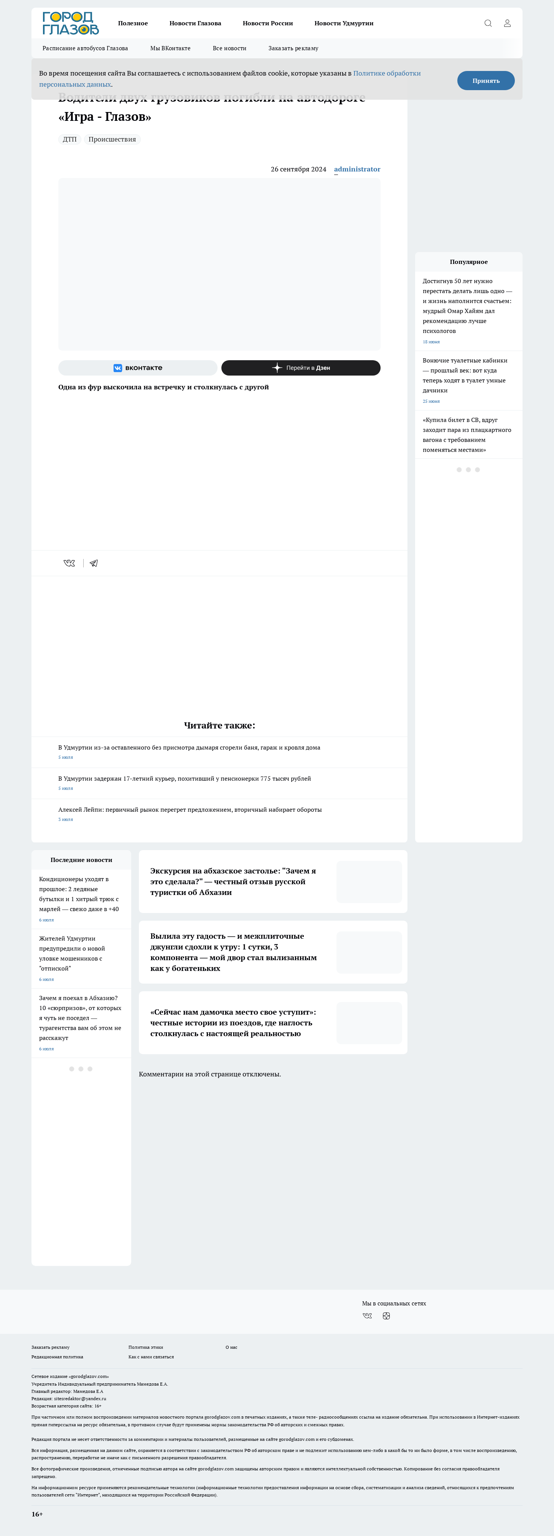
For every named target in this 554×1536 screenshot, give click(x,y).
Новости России (268, 23)
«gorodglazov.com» (89, 1376)
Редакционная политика (57, 1357)
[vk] (70, 563)
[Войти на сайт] (507, 23)
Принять (486, 80)
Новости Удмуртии (344, 23)
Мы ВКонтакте (170, 48)
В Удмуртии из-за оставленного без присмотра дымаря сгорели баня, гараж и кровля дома (219, 752)
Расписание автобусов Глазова (85, 48)
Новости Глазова (195, 23)
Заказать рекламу (293, 48)
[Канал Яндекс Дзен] (301, 368)
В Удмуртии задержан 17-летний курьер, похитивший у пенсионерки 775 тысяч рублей (219, 784)
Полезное (133, 23)
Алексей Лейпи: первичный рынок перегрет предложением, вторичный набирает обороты (219, 815)
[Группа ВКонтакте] (138, 368)
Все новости (229, 48)
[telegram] (96, 563)
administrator (357, 169)
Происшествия (112, 139)
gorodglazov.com (222, 1417)
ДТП (70, 139)
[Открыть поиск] (488, 23)
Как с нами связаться (151, 1357)
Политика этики (146, 1347)
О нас (231, 1347)
